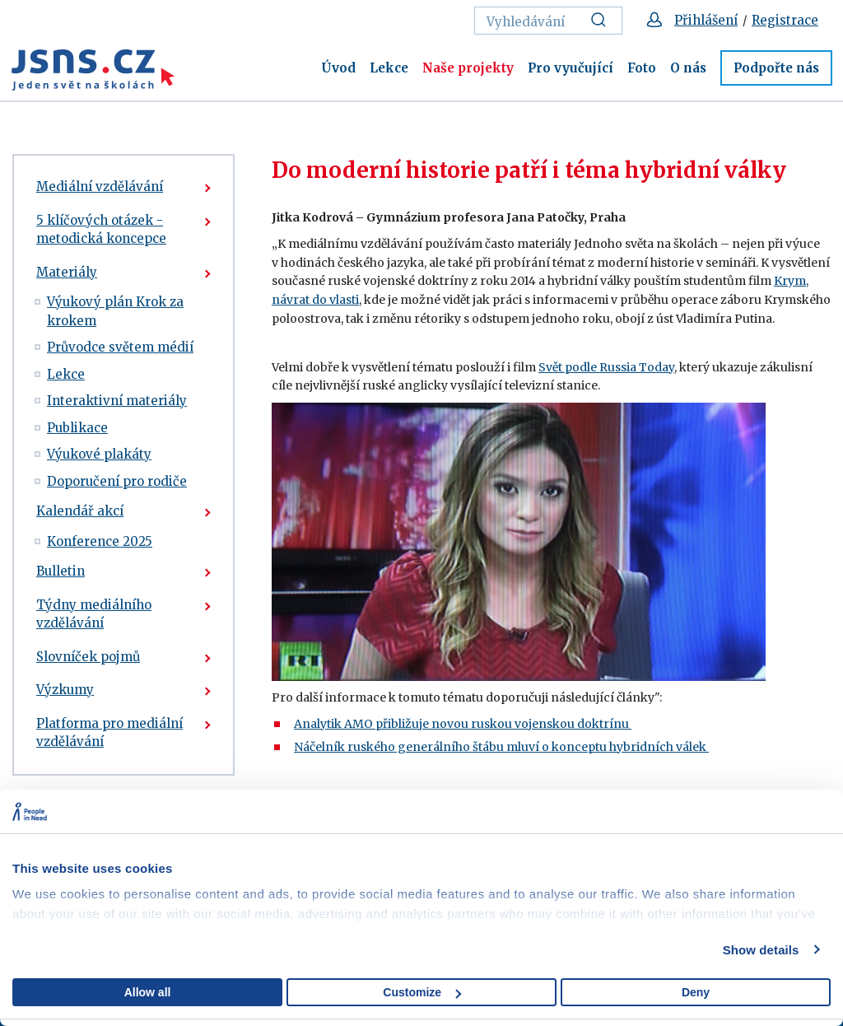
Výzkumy (65, 689)
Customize (422, 992)
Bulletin (60, 571)
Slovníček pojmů (88, 657)
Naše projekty (468, 68)
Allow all (147, 992)
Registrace (785, 20)
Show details (761, 950)
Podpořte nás (776, 68)
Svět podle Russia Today (606, 367)
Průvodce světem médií (120, 347)
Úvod (338, 68)
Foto (641, 68)
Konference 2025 (99, 541)
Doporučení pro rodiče (117, 481)
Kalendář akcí (79, 511)
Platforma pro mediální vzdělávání (109, 733)
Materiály (66, 272)
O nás (688, 68)
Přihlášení (706, 20)
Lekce (389, 68)
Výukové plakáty (99, 454)
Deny (696, 992)
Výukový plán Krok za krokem (115, 311)
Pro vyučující (570, 68)
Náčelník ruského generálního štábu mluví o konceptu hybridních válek (501, 746)
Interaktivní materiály (117, 400)
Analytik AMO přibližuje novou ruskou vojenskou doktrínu (462, 723)
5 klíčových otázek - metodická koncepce (101, 229)
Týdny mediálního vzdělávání (93, 614)
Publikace (77, 428)
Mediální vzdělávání (99, 186)
